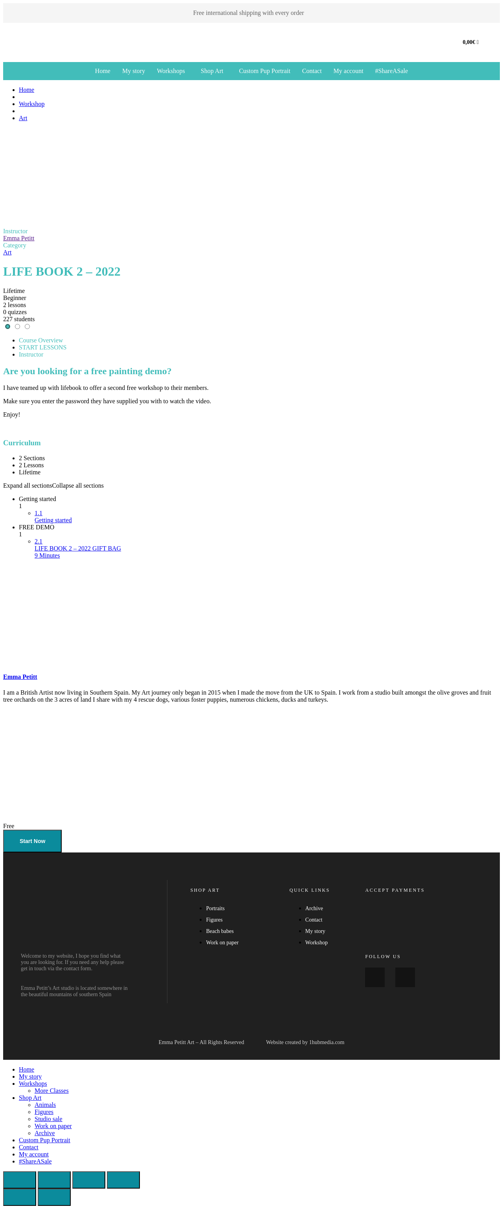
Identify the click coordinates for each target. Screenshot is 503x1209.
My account (348, 71)
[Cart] (471, 42)
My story (133, 71)
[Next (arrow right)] (54, 1197)
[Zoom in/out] (19, 1180)
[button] (173, 71)
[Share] (88, 1180)
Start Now (32, 841)
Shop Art (212, 71)
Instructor (15, 231)
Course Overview (41, 340)
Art (7, 252)
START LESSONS (43, 347)
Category (14, 245)
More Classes (52, 1090)
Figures (44, 1111)
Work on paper (53, 1126)
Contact (312, 71)
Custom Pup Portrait (264, 71)
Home (102, 71)
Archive (45, 1133)
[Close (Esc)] (123, 1180)
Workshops (171, 71)
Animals (45, 1104)
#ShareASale (391, 71)
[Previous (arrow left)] (19, 1197)
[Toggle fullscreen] (54, 1180)
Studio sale (48, 1119)
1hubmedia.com (327, 1042)
